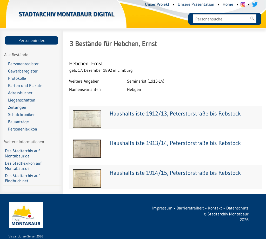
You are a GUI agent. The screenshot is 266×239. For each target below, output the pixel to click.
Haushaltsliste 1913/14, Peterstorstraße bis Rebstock (175, 143)
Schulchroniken (22, 114)
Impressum (162, 208)
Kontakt (215, 208)
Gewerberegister (23, 71)
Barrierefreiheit (190, 208)
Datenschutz (237, 208)
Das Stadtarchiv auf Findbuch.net (22, 178)
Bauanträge (18, 121)
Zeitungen (17, 107)
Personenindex (31, 40)
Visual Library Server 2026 (26, 236)
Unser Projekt (157, 4)
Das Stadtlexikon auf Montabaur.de (23, 166)
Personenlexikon (22, 129)
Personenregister (23, 63)
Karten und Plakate (25, 85)
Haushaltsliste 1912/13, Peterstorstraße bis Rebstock (175, 113)
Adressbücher (20, 92)
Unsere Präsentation (196, 4)
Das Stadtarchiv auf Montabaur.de (22, 153)
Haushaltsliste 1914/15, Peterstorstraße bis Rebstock (175, 172)
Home (228, 4)
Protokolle (17, 78)
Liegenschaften (21, 100)
